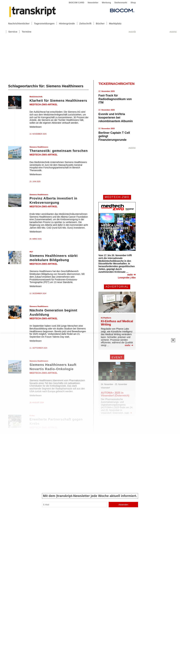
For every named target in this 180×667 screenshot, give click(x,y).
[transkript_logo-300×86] (32, 12)
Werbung (106, 2)
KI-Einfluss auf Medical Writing (117, 323)
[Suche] (135, 32)
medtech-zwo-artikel (44, 104)
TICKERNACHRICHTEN (116, 84)
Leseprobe (123, 277)
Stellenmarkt (120, 2)
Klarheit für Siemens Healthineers (58, 100)
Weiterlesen (36, 127)
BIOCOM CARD (76, 2)
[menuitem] (76, 2)
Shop (133, 2)
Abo (133, 277)
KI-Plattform (106, 318)
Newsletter (93, 2)
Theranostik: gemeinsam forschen (59, 151)
